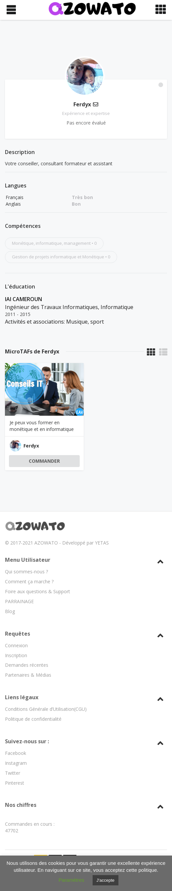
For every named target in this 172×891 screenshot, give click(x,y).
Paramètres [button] (71, 880)
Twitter (12, 755)
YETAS (102, 525)
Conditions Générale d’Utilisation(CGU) (46, 691)
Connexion (16, 627)
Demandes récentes (26, 647)
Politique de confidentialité (33, 701)
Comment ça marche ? (29, 563)
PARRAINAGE (19, 583)
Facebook (15, 735)
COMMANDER (44, 461)
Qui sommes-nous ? (26, 553)
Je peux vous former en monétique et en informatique (42, 425)
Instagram (16, 745)
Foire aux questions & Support (37, 573)
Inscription (16, 637)
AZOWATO (46, 525)
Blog (10, 593)
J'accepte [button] (106, 880)
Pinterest (14, 765)
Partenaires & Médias (28, 657)
